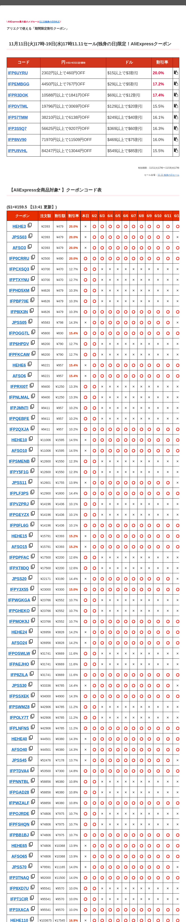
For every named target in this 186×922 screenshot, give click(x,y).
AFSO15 (19, 547)
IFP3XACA (19, 910)
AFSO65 (19, 856)
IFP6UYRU (18, 73)
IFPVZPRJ (19, 504)
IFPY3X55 (19, 589)
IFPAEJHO (19, 664)
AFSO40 (19, 749)
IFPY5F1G (19, 472)
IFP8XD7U (19, 888)
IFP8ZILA (19, 675)
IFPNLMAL (19, 397)
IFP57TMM (18, 117)
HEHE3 (19, 226)
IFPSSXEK (19, 696)
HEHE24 (19, 632)
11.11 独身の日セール (168, 175)
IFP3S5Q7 (17, 128)
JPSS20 (19, 579)
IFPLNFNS (19, 728)
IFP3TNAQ (19, 878)
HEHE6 (19, 365)
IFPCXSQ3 (19, 269)
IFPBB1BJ (19, 835)
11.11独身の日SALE (49, 21)
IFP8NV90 (17, 139)
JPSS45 (19, 760)
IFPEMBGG (18, 84)
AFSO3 (19, 248)
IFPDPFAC (19, 557)
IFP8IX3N (19, 312)
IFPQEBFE (19, 418)
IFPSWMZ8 (19, 707)
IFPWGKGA (19, 600)
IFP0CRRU (19, 258)
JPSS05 (19, 322)
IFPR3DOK (18, 95)
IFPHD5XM (19, 290)
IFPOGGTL (19, 333)
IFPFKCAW (19, 354)
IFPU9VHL (17, 151)
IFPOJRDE (19, 813)
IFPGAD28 (19, 792)
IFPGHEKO (19, 611)
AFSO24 (19, 643)
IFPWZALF (19, 803)
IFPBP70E (19, 301)
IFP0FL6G (19, 525)
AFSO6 (19, 376)
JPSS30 (19, 685)
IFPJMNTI (19, 408)
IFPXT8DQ (19, 568)
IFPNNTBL (19, 781)
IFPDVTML (18, 106)
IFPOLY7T (19, 717)
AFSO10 (19, 450)
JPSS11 (19, 482)
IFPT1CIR (19, 899)
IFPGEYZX (19, 514)
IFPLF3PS (19, 493)
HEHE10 (19, 440)
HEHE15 (19, 536)
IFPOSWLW (19, 653)
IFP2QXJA (19, 429)
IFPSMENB (19, 461)
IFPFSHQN (19, 824)
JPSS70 (19, 867)
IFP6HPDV (19, 344)
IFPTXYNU (19, 280)
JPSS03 (19, 237)
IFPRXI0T (19, 386)
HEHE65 (19, 845)
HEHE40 (19, 739)
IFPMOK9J (19, 621)
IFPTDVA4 (19, 771)
